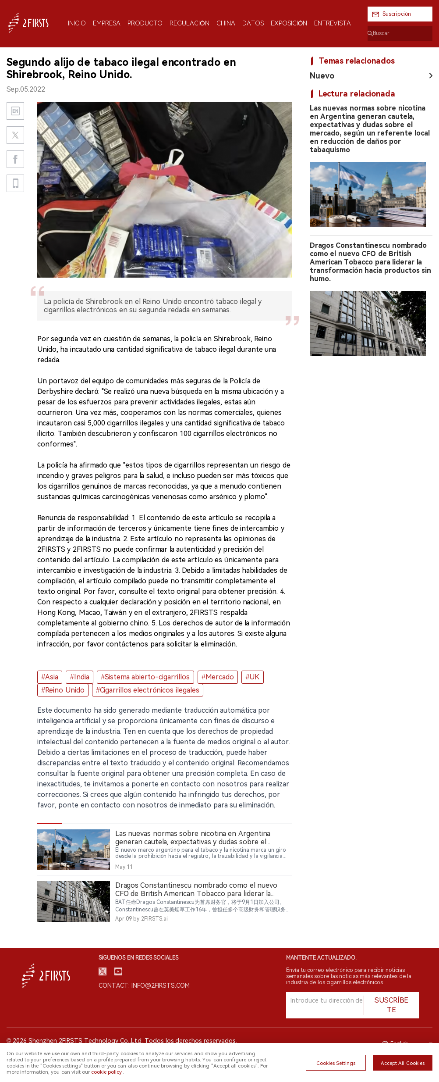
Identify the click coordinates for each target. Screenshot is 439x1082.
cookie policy (106, 1072)
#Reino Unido (62, 690)
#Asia (49, 677)
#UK (253, 677)
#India (79, 677)
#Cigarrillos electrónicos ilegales (147, 690)
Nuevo (322, 75)
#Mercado (218, 677)
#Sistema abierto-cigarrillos (145, 677)
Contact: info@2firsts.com (144, 985)
